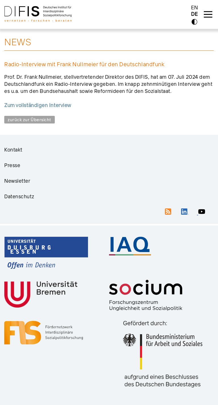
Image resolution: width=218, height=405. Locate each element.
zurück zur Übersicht (29, 119)
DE (194, 14)
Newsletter (17, 181)
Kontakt (13, 149)
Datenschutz (19, 196)
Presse (12, 165)
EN (194, 7)
